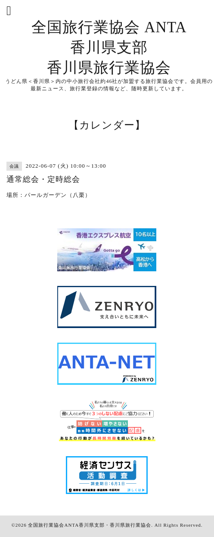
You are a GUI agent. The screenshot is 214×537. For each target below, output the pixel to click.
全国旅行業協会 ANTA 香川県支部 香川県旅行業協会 (108, 47)
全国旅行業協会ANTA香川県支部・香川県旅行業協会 (89, 525)
